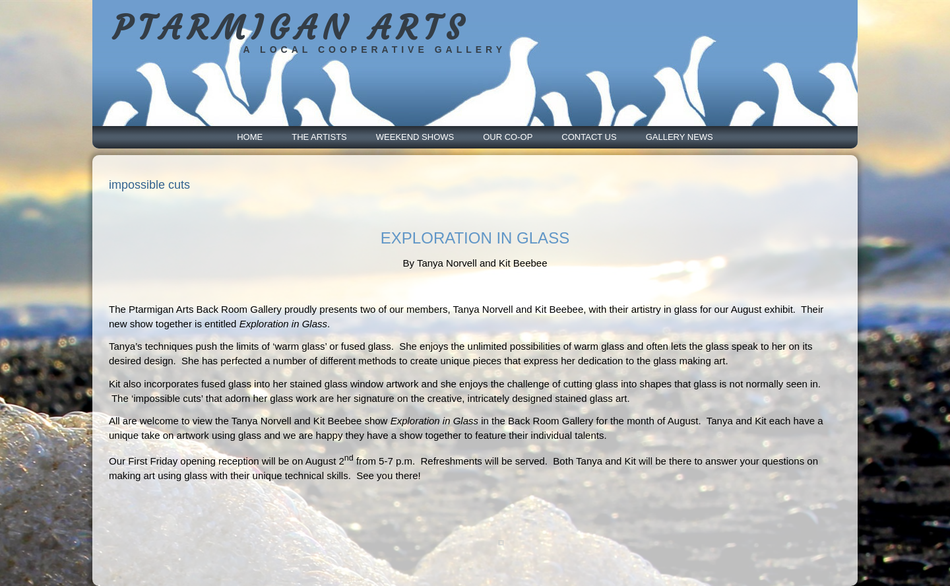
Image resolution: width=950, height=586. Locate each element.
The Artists (319, 137)
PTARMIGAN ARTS (290, 28)
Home (250, 137)
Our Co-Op (507, 137)
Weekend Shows (415, 137)
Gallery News (679, 137)
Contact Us (588, 137)
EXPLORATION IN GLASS (475, 238)
